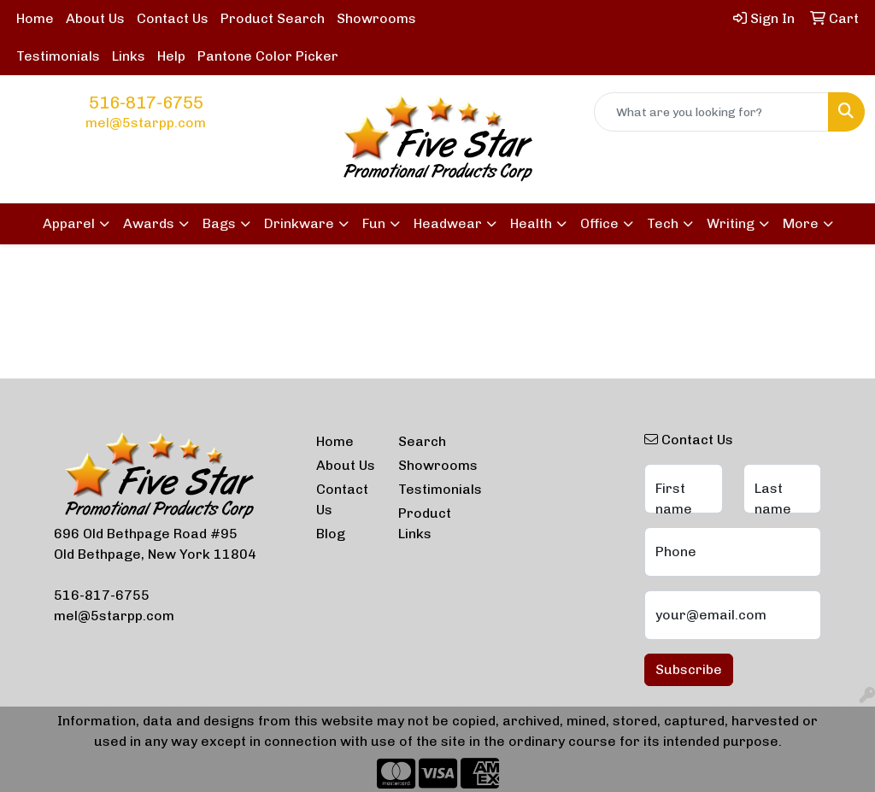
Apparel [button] (69, 223)
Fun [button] (373, 223)
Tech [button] (662, 223)
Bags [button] (219, 223)
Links (128, 56)
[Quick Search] (711, 112)
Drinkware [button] (299, 223)
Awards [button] (148, 223)
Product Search (272, 18)
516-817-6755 (146, 102)
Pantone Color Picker (267, 56)
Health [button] (531, 223)
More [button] (801, 223)
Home (35, 18)
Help (171, 56)
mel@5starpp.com (145, 122)
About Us (95, 18)
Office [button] (599, 223)
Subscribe (688, 669)
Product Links (424, 523)
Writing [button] (731, 223)
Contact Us (172, 18)
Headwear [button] (448, 223)
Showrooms (376, 18)
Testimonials (58, 56)
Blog (330, 533)
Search (422, 441)
